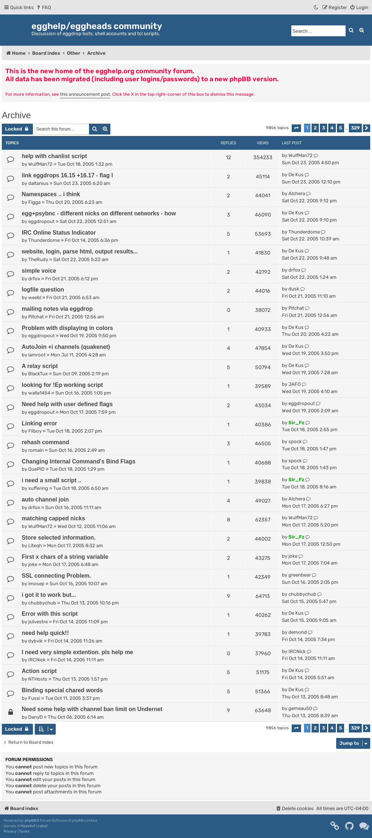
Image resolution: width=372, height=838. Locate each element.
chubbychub (42, 603)
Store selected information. (59, 537)
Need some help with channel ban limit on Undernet (92, 709)
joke (32, 564)
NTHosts (37, 679)
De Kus (296, 174)
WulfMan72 (40, 164)
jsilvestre (38, 621)
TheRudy (38, 259)
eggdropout (41, 221)
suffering (38, 488)
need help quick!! (45, 633)
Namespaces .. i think (51, 194)
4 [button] (332, 128)
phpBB (30, 820)
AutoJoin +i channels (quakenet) (66, 347)
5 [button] (340, 128)
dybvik (35, 641)
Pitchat (36, 316)
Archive (16, 115)
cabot (43, 826)
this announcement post (85, 94)
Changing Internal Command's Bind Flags (78, 461)
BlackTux (38, 373)
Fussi (34, 698)
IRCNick (37, 659)
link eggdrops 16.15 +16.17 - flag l (67, 175)
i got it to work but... (49, 595)
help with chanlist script (54, 156)
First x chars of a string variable (65, 557)
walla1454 (39, 393)
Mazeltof (28, 826)
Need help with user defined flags (67, 404)
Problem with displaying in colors (67, 328)
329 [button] (355, 128)
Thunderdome (44, 240)
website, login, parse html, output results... (80, 251)
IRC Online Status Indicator (59, 233)
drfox (34, 278)
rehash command (45, 442)
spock (295, 441)
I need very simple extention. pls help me (77, 652)
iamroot (37, 355)
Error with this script (50, 614)
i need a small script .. (51, 480)
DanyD (35, 717)
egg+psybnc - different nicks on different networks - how (99, 213)
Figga (34, 202)
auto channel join (45, 499)
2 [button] (315, 128)
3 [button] (323, 128)
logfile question (43, 289)
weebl (34, 297)
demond (297, 632)
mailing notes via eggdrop (57, 309)
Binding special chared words (62, 690)
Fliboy (35, 431)
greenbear (299, 575)
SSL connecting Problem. (56, 576)
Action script (39, 671)
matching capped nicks (53, 518)
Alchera (296, 193)
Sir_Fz (296, 422)
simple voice (39, 271)
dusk (293, 289)
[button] (296, 128)
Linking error (39, 423)
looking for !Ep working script (62, 385)
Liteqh (35, 545)
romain (36, 450)
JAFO (294, 384)
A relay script (40, 366)
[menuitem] (43, 7)
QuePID (36, 469)
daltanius (38, 183)
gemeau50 (300, 708)
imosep (36, 583)
